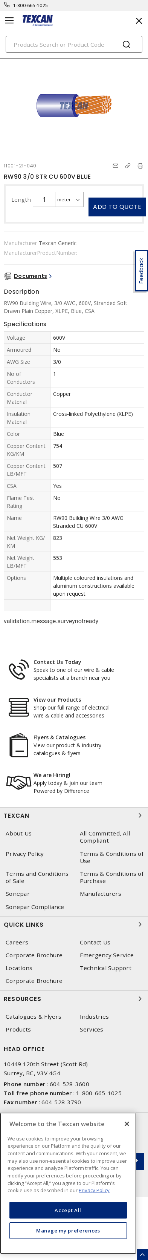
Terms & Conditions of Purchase (111, 877)
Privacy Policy (25, 853)
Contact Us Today (57, 661)
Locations (19, 968)
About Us (19, 833)
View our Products (57, 699)
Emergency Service (107, 955)
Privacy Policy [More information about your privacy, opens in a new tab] (94, 1190)
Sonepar (18, 893)
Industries (94, 1016)
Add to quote (117, 206)
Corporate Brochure (34, 955)
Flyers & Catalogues (59, 737)
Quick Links (74, 924)
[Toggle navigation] (9, 20)
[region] (68, 1183)
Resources (74, 999)
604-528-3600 (69, 1084)
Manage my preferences (68, 1230)
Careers (17, 942)
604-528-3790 (61, 1102)
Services (92, 1029)
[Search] (74, 44)
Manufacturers (100, 893)
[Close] (127, 1124)
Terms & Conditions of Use (111, 857)
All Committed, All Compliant (105, 837)
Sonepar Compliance (35, 907)
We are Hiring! (52, 775)
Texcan (74, 815)
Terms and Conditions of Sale (37, 877)
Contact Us (95, 942)
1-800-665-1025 (30, 5)
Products (18, 1029)
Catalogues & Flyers (33, 1016)
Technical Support (105, 968)
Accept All (68, 1210)
